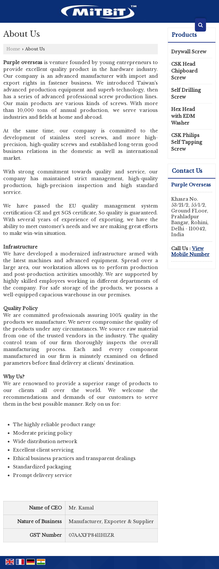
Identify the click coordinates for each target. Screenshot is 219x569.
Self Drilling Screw (186, 93)
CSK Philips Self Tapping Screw (186, 142)
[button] (190, 251)
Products (184, 35)
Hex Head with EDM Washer (183, 116)
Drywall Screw (188, 52)
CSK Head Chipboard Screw (184, 71)
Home (13, 49)
